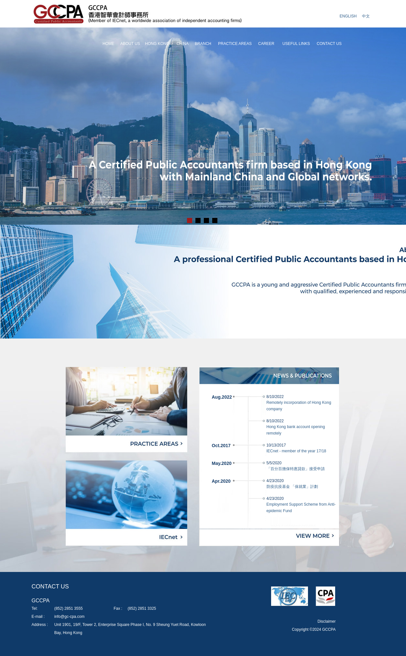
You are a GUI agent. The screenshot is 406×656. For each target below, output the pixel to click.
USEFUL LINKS (296, 43)
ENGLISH (348, 16)
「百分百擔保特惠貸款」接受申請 (296, 469)
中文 (366, 16)
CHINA (183, 43)
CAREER (266, 43)
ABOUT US (130, 43)
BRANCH (203, 43)
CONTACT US (329, 43)
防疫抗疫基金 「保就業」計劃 (292, 486)
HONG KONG (157, 43)
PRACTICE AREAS (235, 43)
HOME (108, 43)
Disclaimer (326, 621)
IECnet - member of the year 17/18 (296, 451)
